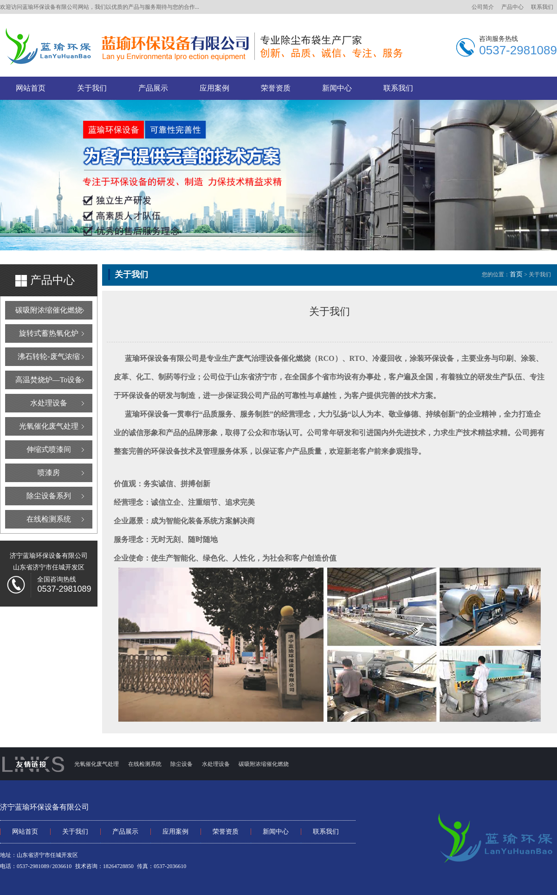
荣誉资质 (276, 88)
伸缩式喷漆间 (48, 449)
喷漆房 (49, 473)
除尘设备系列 (48, 496)
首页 (516, 274)
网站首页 (30, 88)
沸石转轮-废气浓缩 (48, 356)
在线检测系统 (48, 519)
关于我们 (92, 88)
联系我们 (542, 7)
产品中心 (512, 7)
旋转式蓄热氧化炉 (48, 333)
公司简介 (483, 7)
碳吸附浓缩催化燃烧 (48, 310)
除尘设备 (181, 764)
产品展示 (153, 88)
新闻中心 (337, 88)
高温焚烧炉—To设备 (49, 380)
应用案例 (214, 88)
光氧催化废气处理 (48, 426)
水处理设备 (48, 403)
